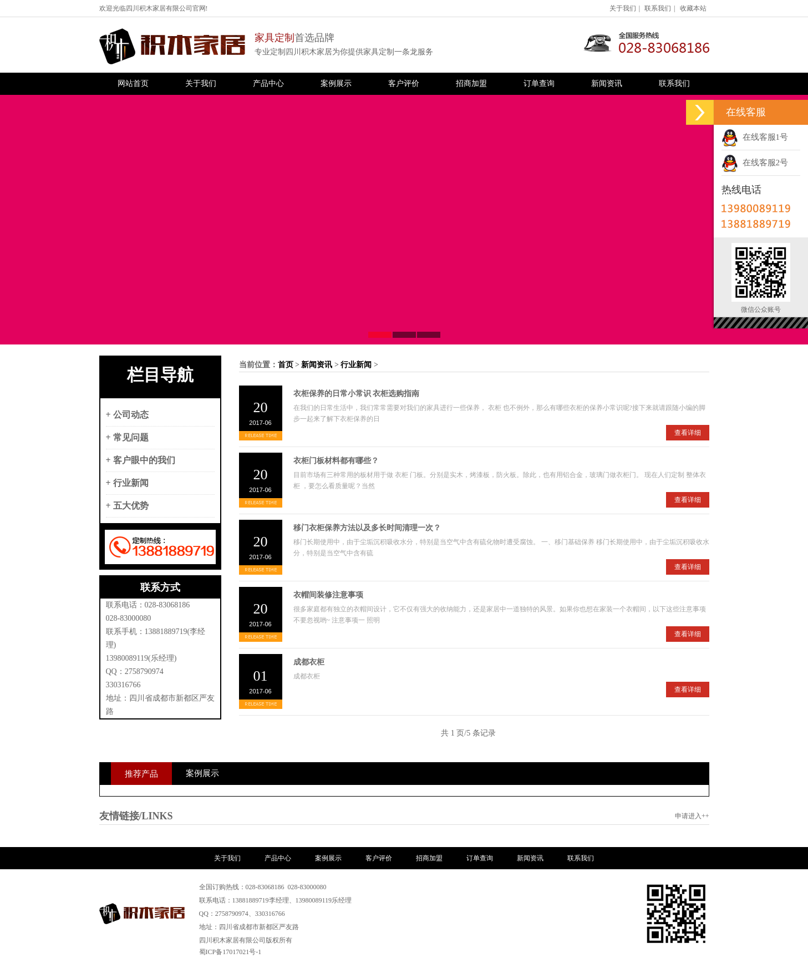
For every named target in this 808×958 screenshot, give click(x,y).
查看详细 (687, 433)
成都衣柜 (308, 662)
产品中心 (268, 83)
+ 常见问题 (127, 437)
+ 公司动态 (127, 414)
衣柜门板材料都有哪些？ (336, 461)
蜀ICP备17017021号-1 (230, 952)
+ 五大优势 (127, 505)
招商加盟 (471, 83)
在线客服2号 (754, 162)
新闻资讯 (606, 83)
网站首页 (133, 83)
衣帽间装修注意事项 (328, 595)
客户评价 (403, 83)
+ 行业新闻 (127, 483)
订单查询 (539, 83)
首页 (285, 365)
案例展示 (336, 83)
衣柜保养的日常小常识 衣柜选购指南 (356, 393)
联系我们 (657, 8)
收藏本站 (693, 8)
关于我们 (622, 8)
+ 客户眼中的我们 (140, 460)
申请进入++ (692, 816)
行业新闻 (356, 365)
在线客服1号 (754, 137)
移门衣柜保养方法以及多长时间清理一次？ (367, 528)
